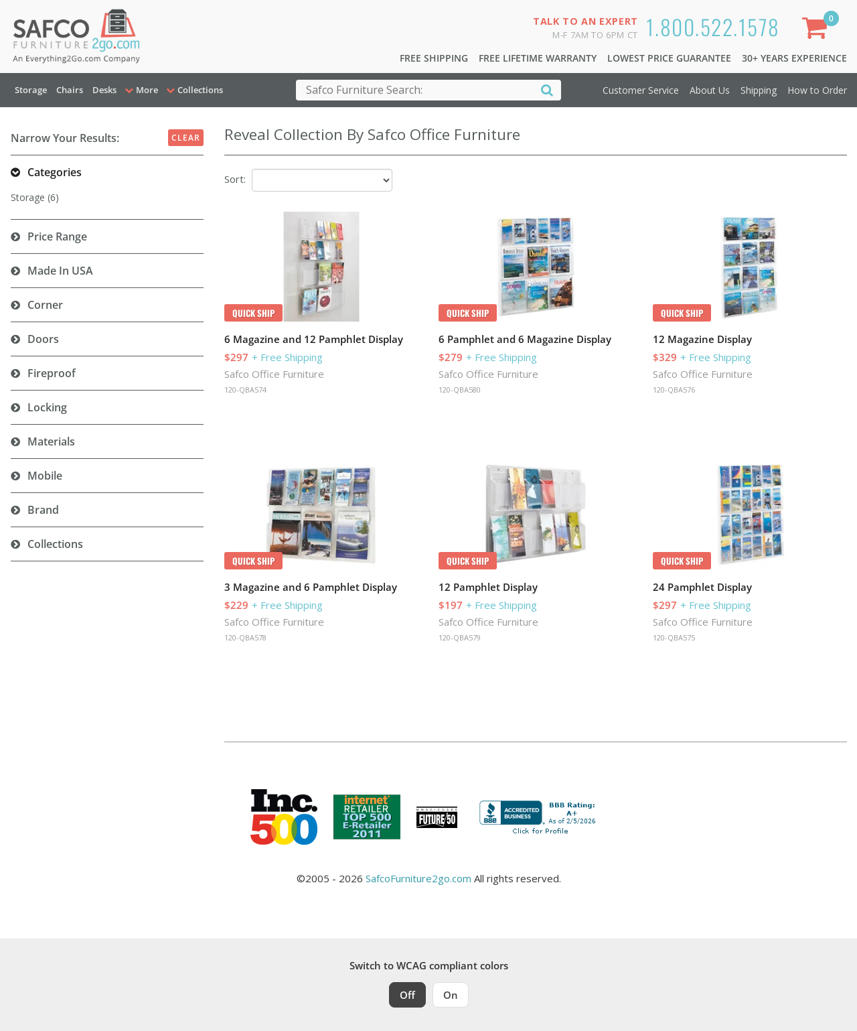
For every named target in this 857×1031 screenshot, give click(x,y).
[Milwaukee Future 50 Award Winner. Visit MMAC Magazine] (436, 817)
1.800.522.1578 (713, 26)
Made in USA (60, 270)
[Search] (547, 89)
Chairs (69, 90)
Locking (47, 407)
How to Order (817, 90)
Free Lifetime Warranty (538, 58)
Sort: (235, 179)
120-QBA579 (460, 637)
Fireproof (51, 373)
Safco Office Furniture (274, 374)
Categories (54, 172)
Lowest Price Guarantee (669, 58)
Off (407, 995)
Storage (31, 90)
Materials (51, 441)
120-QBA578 (245, 637)
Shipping (759, 90)
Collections (55, 544)
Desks (104, 90)
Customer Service (641, 90)
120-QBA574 (245, 390)
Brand (43, 509)
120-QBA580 (460, 390)
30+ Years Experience (794, 58)
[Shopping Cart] (817, 30)
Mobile (44, 475)
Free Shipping (434, 58)
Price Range (57, 236)
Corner (45, 304)
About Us (710, 90)
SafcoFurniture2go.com (418, 878)
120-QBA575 (674, 637)
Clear (185, 137)
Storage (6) (35, 197)
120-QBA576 (674, 390)
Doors (43, 339)
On (450, 995)
